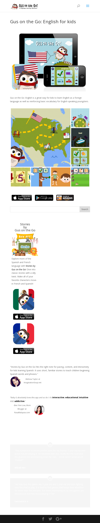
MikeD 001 (20, 467)
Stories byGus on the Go (25, 227)
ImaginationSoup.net (32, 382)
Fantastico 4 (21, 501)
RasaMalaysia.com (22, 412)
